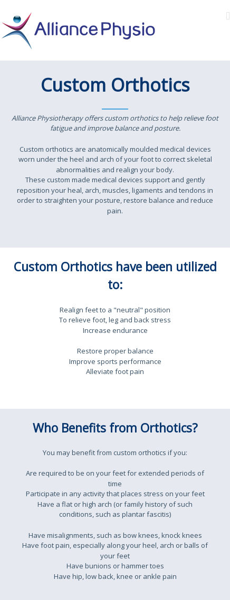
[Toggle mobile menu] (228, 16)
